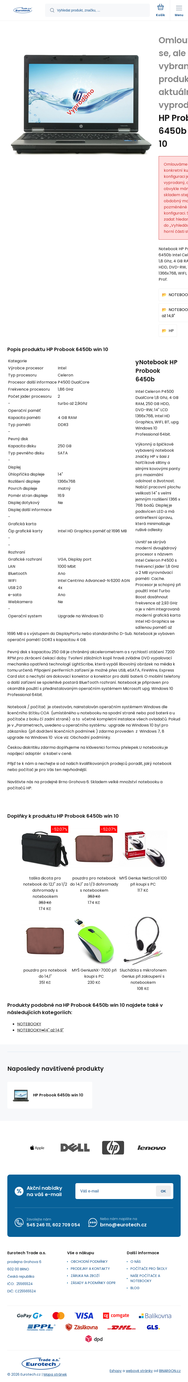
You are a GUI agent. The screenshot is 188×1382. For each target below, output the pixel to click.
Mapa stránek (55, 1374)
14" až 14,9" (54, 1030)
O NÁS (135, 1261)
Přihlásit (163, 1191)
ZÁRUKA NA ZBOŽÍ (85, 1275)
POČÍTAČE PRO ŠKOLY (148, 1268)
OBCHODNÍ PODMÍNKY (89, 1261)
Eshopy (116, 1370)
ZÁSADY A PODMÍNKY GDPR (93, 1282)
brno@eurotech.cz (123, 1224)
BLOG (135, 1288)
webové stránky (139, 1370)
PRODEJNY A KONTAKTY (90, 1268)
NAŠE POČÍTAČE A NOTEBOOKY (145, 1278)
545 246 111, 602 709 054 (53, 1225)
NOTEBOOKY (29, 1024)
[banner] (23, 11)
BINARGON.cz (170, 1370)
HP (171, 330)
